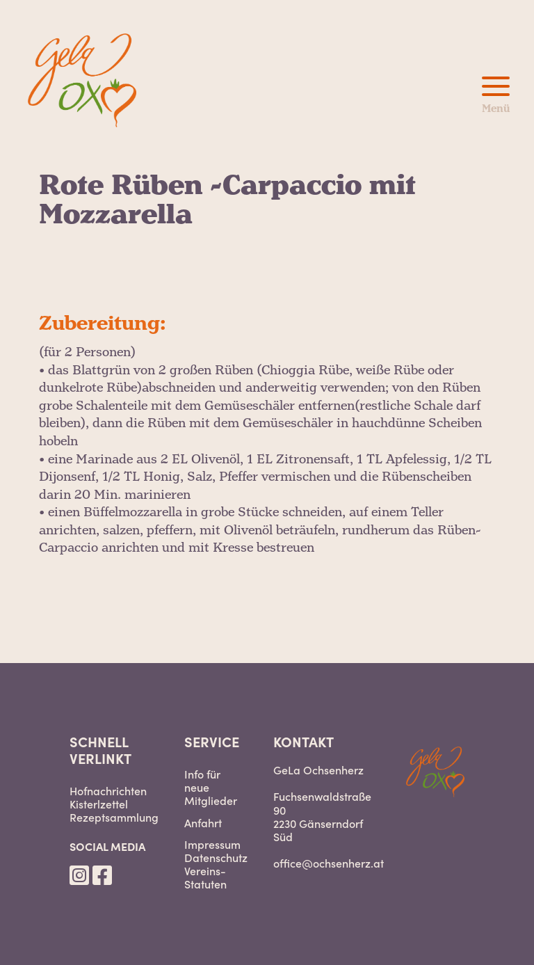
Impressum (212, 844)
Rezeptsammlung (114, 817)
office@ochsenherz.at (328, 862)
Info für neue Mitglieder (210, 787)
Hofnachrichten (108, 790)
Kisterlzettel (99, 804)
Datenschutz (216, 857)
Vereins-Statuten (205, 877)
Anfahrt (203, 822)
